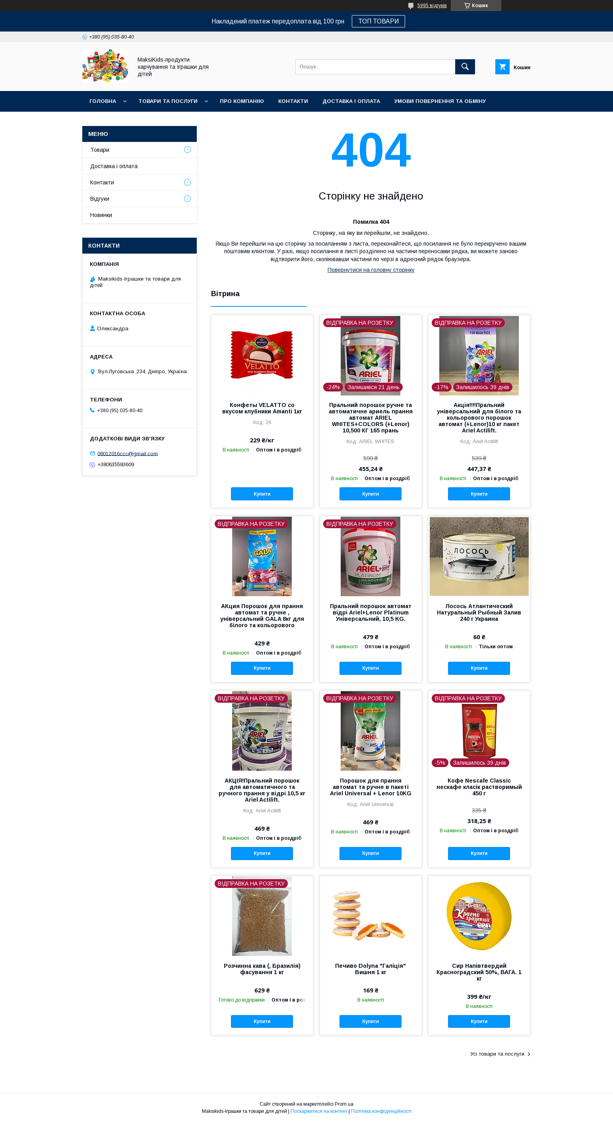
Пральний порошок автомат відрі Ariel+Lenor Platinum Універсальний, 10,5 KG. (370, 612)
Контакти (293, 101)
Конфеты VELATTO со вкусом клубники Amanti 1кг (262, 408)
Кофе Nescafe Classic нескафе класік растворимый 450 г (479, 786)
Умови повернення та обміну (440, 101)
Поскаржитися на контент (319, 1111)
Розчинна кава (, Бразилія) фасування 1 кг (262, 969)
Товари (99, 150)
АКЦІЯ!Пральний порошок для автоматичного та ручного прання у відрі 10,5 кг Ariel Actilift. (262, 790)
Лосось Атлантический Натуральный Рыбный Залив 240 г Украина (479, 612)
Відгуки (99, 199)
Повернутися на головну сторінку (371, 270)
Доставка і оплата (351, 101)
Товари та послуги (168, 101)
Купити (262, 494)
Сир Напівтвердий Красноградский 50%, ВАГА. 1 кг (479, 972)
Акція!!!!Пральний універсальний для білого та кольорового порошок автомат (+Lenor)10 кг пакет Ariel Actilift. (479, 418)
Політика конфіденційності (381, 1111)
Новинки (102, 122)
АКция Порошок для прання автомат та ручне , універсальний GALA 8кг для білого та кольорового (262, 615)
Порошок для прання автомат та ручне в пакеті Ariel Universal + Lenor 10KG (370, 786)
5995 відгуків (432, 5)
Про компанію (242, 101)
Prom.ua (344, 1104)
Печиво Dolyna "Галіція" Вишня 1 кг (370, 969)
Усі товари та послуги (497, 1054)
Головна (102, 101)
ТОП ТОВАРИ (378, 21)
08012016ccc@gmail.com (127, 453)
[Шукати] (465, 66)
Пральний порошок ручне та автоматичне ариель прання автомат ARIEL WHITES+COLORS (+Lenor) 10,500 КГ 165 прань (371, 418)
